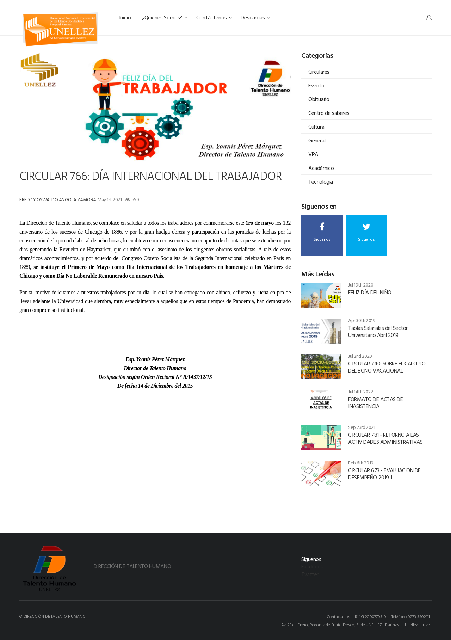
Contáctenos (214, 17)
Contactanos (338, 616)
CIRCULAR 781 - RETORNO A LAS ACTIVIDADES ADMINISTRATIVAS (385, 438)
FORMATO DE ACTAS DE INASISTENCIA (375, 402)
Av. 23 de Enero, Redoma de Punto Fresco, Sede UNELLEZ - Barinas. (340, 624)
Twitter (310, 574)
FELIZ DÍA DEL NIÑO (369, 292)
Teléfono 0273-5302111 (410, 616)
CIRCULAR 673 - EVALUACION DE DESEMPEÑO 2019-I (384, 473)
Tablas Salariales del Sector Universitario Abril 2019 (378, 331)
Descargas (255, 17)
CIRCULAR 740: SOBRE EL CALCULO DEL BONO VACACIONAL (387, 367)
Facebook (312, 566)
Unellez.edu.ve (417, 624)
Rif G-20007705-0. (371, 616)
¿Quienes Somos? (164, 17)
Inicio (125, 17)
